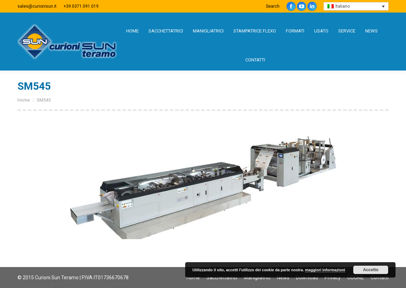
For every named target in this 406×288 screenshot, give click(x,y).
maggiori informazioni (325, 270)
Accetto (370, 269)
